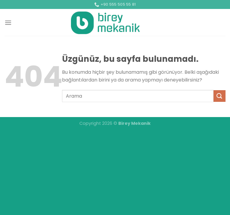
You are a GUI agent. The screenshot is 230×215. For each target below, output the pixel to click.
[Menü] (8, 22)
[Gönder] (220, 96)
